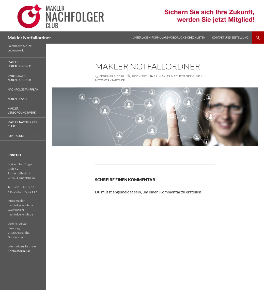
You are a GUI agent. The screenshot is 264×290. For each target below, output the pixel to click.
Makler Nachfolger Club (23, 124)
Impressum (16, 135)
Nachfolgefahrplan (23, 89)
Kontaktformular (19, 251)
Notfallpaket (17, 98)
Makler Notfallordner (29, 37)
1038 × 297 (139, 76)
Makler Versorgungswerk (22, 110)
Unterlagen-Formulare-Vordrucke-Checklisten (169, 37)
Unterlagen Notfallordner (19, 78)
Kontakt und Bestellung (230, 37)
